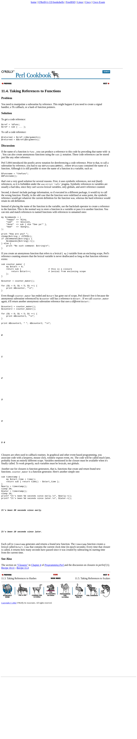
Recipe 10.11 (8, 625)
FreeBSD (70, 2)
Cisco (88, 2)
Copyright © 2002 (8, 660)
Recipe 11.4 (23, 625)
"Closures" (22, 622)
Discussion (8, 147)
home (34, 2)
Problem (6, 98)
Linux (80, 2)
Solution (6, 113)
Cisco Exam (99, 2)
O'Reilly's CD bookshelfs (51, 2)
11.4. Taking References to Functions (31, 91)
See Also (6, 616)
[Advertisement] (30, 36)
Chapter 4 (36, 622)
